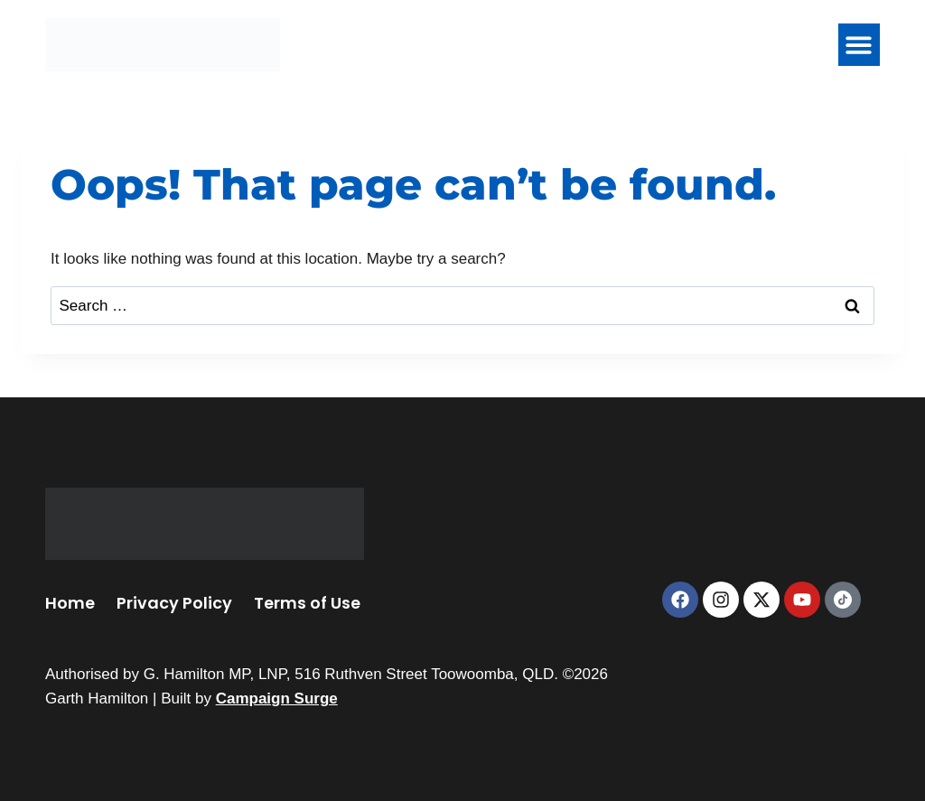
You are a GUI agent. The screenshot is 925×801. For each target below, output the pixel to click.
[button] (859, 44)
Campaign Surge (277, 698)
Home (70, 602)
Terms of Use (307, 602)
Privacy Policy (174, 602)
